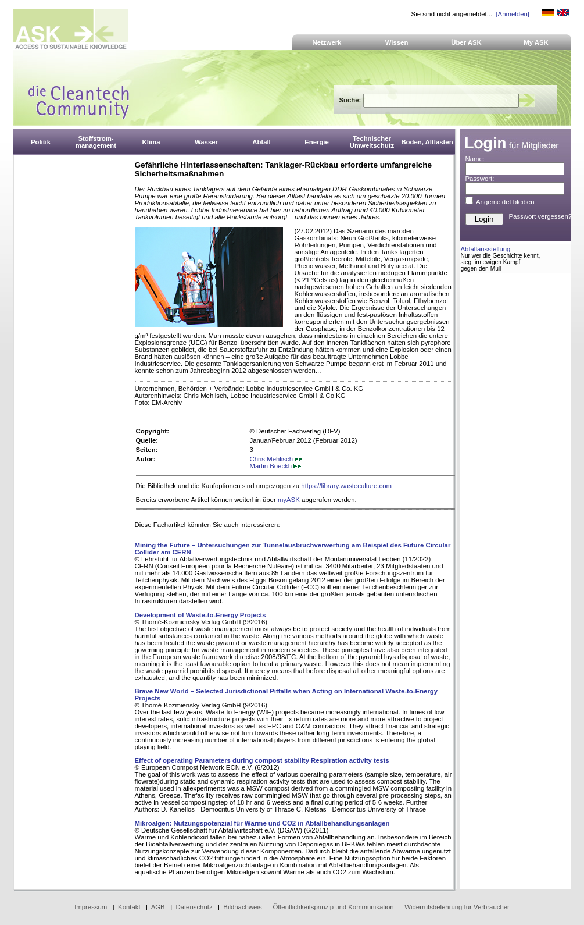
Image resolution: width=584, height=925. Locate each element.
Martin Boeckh (276, 465)
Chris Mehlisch (276, 459)
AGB (158, 906)
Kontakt (129, 906)
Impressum (90, 906)
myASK (289, 499)
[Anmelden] (512, 13)
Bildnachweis (242, 906)
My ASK (536, 42)
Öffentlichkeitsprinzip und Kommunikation (333, 906)
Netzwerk (327, 42)
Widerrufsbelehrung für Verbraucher (457, 906)
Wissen (397, 42)
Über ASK (466, 42)
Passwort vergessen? (540, 216)
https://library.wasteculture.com (346, 485)
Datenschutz (193, 906)
